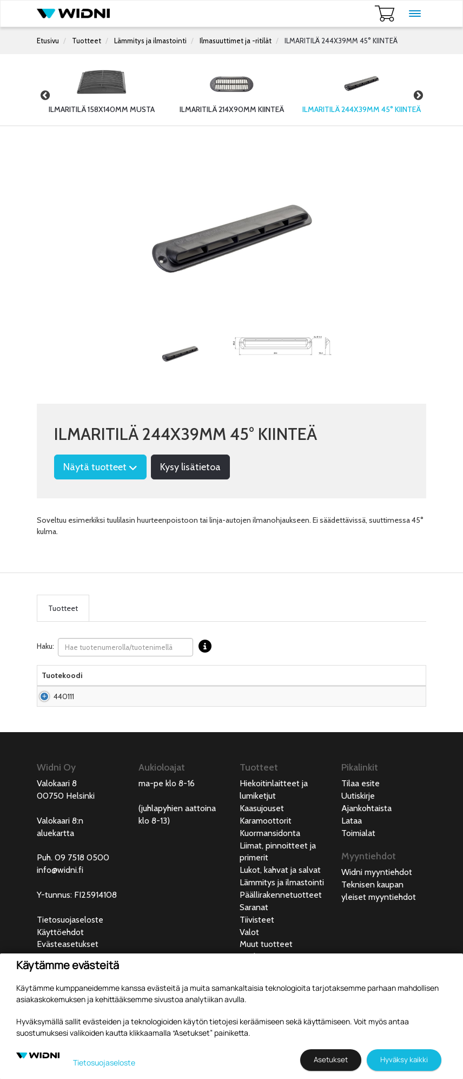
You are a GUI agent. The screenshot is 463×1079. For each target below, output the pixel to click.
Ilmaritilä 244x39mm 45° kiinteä (117, 718)
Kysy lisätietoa (190, 467)
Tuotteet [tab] (63, 608)
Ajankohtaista (366, 840)
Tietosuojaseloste (70, 952)
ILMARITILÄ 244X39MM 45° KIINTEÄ (341, 40)
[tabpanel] (180, 352)
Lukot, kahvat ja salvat (280, 902)
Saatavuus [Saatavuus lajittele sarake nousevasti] (280, 686)
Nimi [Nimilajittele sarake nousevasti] (99, 686)
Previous (45, 95)
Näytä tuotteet (100, 467)
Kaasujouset (262, 840)
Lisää (396, 718)
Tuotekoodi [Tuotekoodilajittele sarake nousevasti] (62, 686)
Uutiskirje (358, 828)
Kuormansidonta (270, 865)
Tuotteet (86, 40)
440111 (64, 718)
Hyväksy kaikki (404, 1059)
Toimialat (358, 865)
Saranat (254, 940)
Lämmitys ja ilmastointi (150, 40)
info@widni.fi (60, 902)
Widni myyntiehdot (376, 904)
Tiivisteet (257, 952)
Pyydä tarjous (230, 718)
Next (418, 95)
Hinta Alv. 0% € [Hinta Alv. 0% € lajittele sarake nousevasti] (230, 680)
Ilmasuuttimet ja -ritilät (236, 40)
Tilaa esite (360, 816)
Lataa (351, 853)
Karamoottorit (266, 853)
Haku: (127, 647)
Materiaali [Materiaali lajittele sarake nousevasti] (182, 686)
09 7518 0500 (82, 890)
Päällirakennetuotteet (281, 927)
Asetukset (331, 1059)
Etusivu (48, 40)
